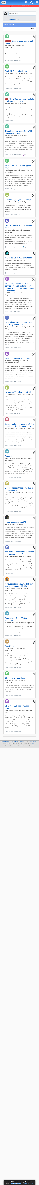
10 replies (17, 381)
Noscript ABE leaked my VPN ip (18, 392)
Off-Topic (23, 103)
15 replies (17, 607)
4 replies (17, 511)
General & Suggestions (27, 428)
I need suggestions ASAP (16, 522)
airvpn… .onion (32, 741)
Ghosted (7, 492)
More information (28, 1183)
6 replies (17, 60)
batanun (7, 428)
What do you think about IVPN (18, 358)
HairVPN (7, 293)
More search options (15, 19)
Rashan (7, 710)
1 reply (17, 189)
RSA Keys (9, 646)
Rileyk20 (7, 680)
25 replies (17, 215)
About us (22, 741)
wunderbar (8, 202)
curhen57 (7, 103)
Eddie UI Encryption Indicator (17, 71)
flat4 (6, 524)
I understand (16, 1183)
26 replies (17, 445)
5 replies (17, 247)
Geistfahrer (8, 458)
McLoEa (7, 648)
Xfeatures (8, 260)
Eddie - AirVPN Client (25, 73)
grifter (6, 556)
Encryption (9, 456)
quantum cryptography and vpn (18, 199)
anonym (7, 622)
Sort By (32, 28)
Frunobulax (8, 170)
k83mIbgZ (8, 394)
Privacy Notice (14, 741)
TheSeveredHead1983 (11, 327)
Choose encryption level (15, 678)
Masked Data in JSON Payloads (18, 258)
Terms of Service (5, 741)
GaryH (7, 73)
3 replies (17, 731)
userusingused (9, 230)
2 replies (17, 347)
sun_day (7, 45)
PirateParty (8, 588)
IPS (33, 743)
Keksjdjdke (8, 361)
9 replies (17, 541)
